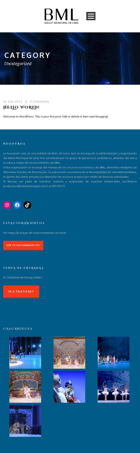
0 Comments (39, 101)
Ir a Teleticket (21, 291)
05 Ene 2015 (12, 101)
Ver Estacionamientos (23, 245)
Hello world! (21, 107)
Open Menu (90, 16)
